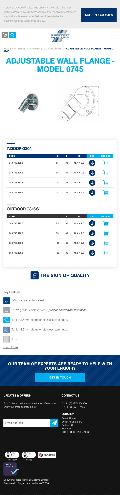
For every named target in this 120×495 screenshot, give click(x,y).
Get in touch (60, 377)
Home (7, 48)
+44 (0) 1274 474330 (75, 403)
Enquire (105, 164)
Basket (5, 33)
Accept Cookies (99, 15)
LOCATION (68, 413)
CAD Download (92, 163)
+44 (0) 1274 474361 (74, 406)
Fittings (19, 48)
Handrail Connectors (46, 48)
